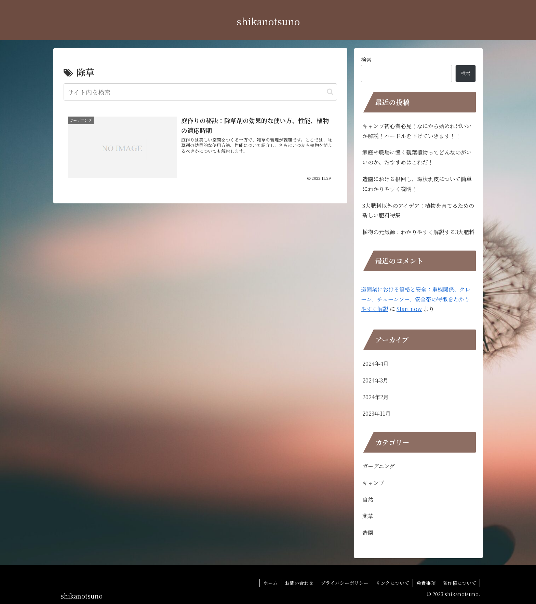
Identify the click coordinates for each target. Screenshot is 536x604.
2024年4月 (375, 363)
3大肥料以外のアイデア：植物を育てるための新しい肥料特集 (418, 210)
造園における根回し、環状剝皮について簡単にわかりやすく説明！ (417, 184)
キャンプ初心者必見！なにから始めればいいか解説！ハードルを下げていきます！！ (417, 131)
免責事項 (426, 582)
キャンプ (373, 483)
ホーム (270, 582)
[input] (200, 91)
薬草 (367, 516)
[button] (330, 92)
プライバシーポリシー (344, 582)
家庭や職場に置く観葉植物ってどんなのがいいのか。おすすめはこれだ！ (417, 157)
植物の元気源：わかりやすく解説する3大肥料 (418, 232)
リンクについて (392, 582)
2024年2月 (375, 397)
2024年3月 (375, 380)
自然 (367, 500)
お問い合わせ (299, 582)
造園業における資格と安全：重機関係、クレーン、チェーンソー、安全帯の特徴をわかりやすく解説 (415, 299)
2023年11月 (376, 413)
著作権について (459, 582)
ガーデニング (378, 466)
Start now (409, 309)
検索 (366, 60)
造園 (367, 533)
